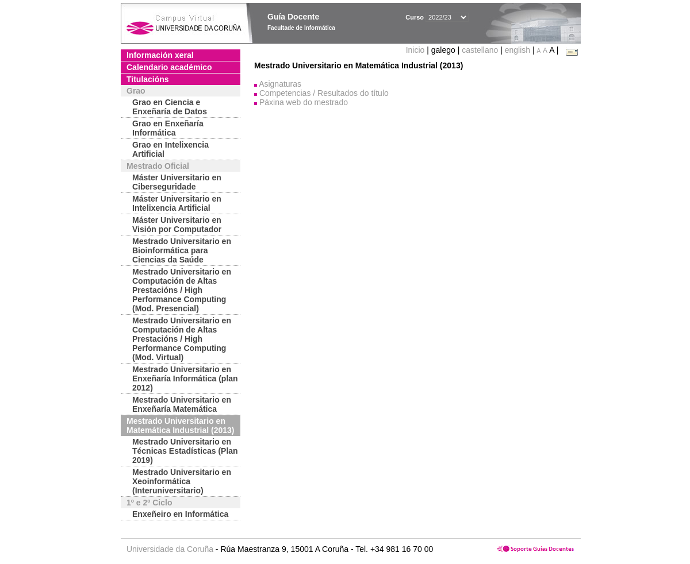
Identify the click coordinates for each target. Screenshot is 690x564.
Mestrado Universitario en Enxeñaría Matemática (181, 404)
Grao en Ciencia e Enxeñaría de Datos (169, 107)
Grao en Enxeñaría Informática (168, 128)
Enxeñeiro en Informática (180, 514)
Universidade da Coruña (169, 549)
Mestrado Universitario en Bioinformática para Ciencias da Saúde (181, 250)
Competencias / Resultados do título (324, 93)
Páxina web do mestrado (303, 102)
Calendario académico (169, 67)
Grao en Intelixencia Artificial (170, 149)
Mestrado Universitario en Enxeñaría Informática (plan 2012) (185, 378)
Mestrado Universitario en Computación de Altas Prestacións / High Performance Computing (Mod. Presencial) (181, 290)
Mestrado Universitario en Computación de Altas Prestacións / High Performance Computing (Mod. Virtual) (181, 339)
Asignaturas (280, 83)
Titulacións (147, 79)
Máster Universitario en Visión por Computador (176, 224)
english (517, 50)
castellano (480, 50)
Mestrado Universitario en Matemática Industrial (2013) (180, 425)
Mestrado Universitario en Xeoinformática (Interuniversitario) (181, 481)
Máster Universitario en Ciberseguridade (176, 182)
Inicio (416, 50)
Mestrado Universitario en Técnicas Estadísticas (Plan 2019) (185, 451)
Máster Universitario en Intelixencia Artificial (176, 203)
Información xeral (160, 55)
